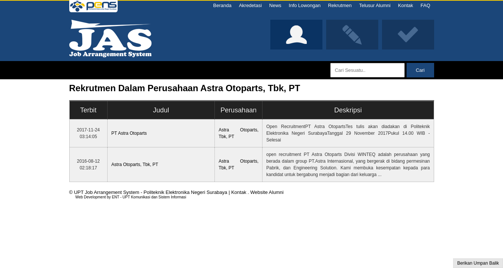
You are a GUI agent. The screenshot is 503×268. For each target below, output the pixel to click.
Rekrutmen (340, 5)
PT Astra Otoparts (129, 133)
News (275, 5)
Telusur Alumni (375, 5)
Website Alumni (266, 192)
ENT (115, 197)
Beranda (222, 5)
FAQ (425, 5)
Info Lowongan (305, 5)
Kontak (405, 5)
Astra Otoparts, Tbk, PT (134, 164)
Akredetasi (250, 5)
